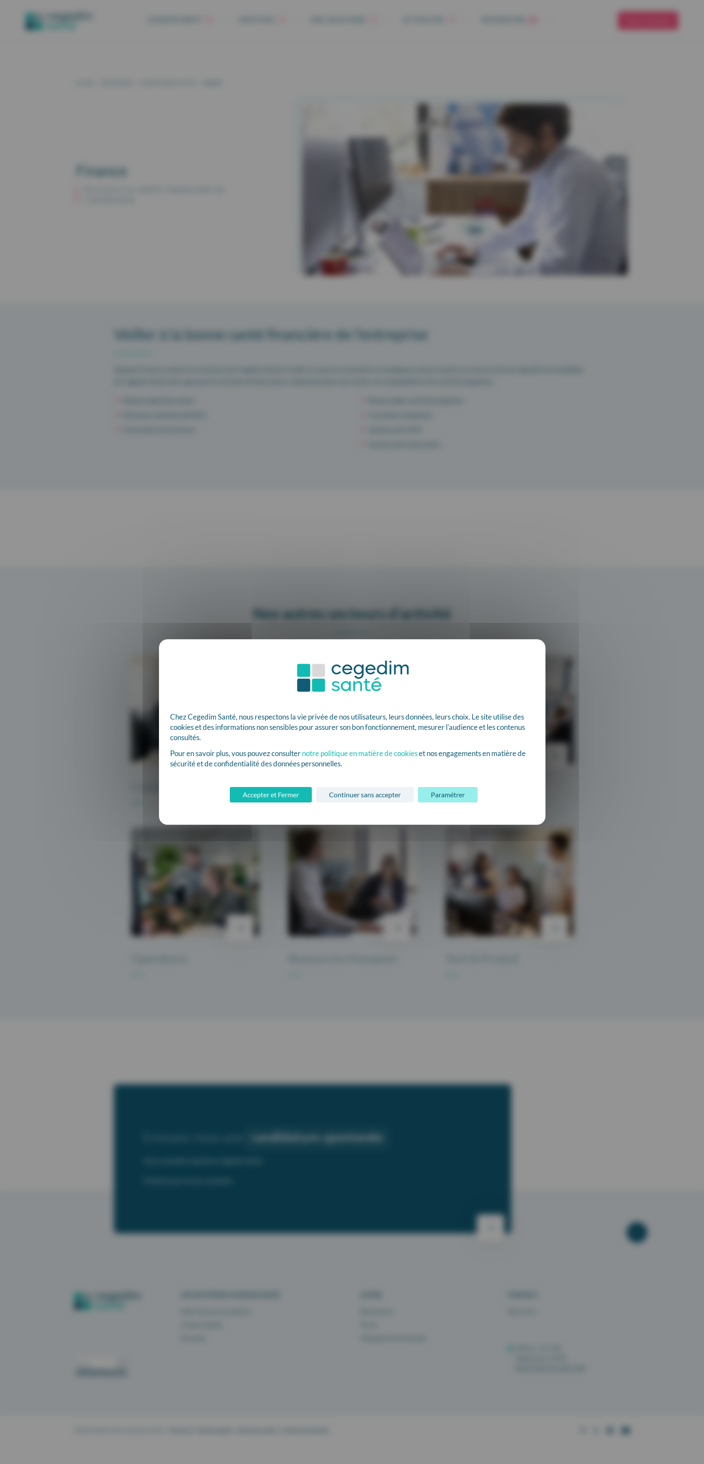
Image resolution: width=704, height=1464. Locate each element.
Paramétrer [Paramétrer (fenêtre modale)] (448, 794)
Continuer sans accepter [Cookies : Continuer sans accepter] (365, 794)
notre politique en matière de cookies (360, 753)
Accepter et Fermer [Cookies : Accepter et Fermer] (271, 794)
